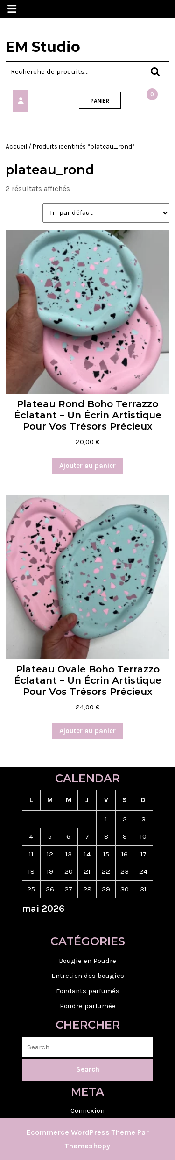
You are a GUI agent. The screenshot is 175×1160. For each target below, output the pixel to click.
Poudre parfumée (88, 1006)
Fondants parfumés (87, 991)
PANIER (100, 101)
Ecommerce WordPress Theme (81, 1132)
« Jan (84, 924)
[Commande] (105, 213)
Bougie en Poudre (87, 960)
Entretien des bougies (87, 975)
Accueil (16, 146)
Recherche (150, 72)
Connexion (87, 1110)
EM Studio (43, 47)
